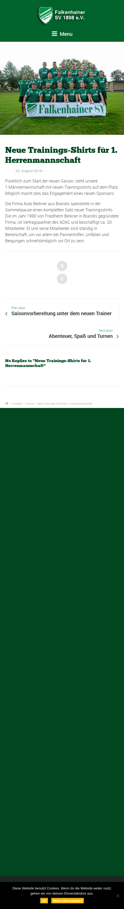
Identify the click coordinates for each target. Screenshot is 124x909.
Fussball (17, 403)
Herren (30, 403)
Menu (62, 33)
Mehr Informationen (67, 900)
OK (44, 900)
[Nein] (117, 895)
